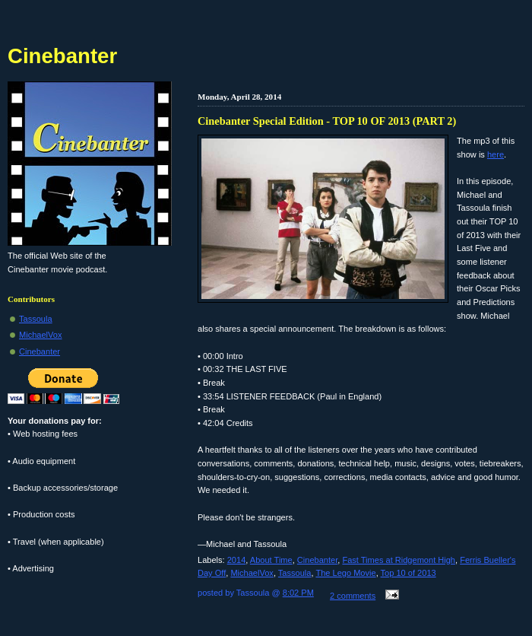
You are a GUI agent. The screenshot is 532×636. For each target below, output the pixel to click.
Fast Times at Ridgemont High (398, 559)
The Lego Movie (345, 572)
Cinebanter (317, 559)
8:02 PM (298, 592)
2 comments (352, 595)
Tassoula (295, 572)
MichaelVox (252, 572)
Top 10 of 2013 (408, 572)
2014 (236, 559)
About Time (271, 559)
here (495, 154)
